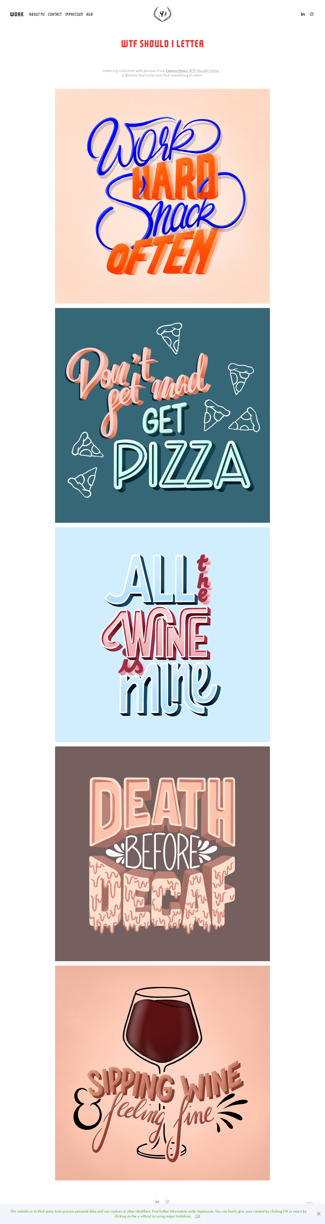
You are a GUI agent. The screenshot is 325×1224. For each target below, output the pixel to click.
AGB (89, 14)
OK (197, 1216)
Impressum (74, 14)
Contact (55, 14)
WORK (17, 13)
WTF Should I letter (204, 71)
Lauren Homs (177, 71)
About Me (37, 14)
